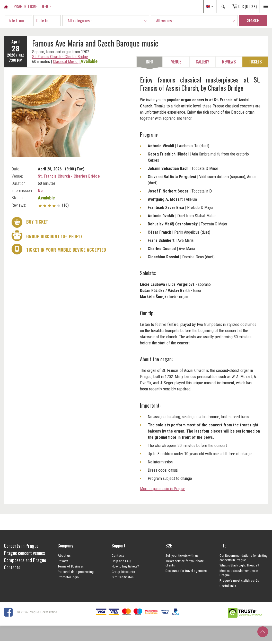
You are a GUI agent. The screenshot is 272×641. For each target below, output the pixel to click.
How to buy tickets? (125, 566)
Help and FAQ (121, 561)
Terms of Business (71, 566)
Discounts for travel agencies (186, 571)
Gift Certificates (123, 577)
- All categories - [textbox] (78, 20)
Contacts (118, 555)
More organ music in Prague (162, 488)
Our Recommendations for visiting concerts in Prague (244, 557)
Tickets (255, 62)
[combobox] (105, 20)
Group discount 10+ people (47, 235)
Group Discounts (123, 572)
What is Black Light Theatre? (239, 565)
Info (149, 62)
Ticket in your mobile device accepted (59, 249)
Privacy (63, 561)
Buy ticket (30, 222)
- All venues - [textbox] (164, 20)
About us (64, 555)
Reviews (229, 62)
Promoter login (68, 577)
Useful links (228, 586)
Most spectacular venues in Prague (239, 573)
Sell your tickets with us (181, 555)
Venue (176, 62)
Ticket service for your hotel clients (185, 563)
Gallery (202, 62)
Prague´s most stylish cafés (239, 580)
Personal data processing (76, 572)
